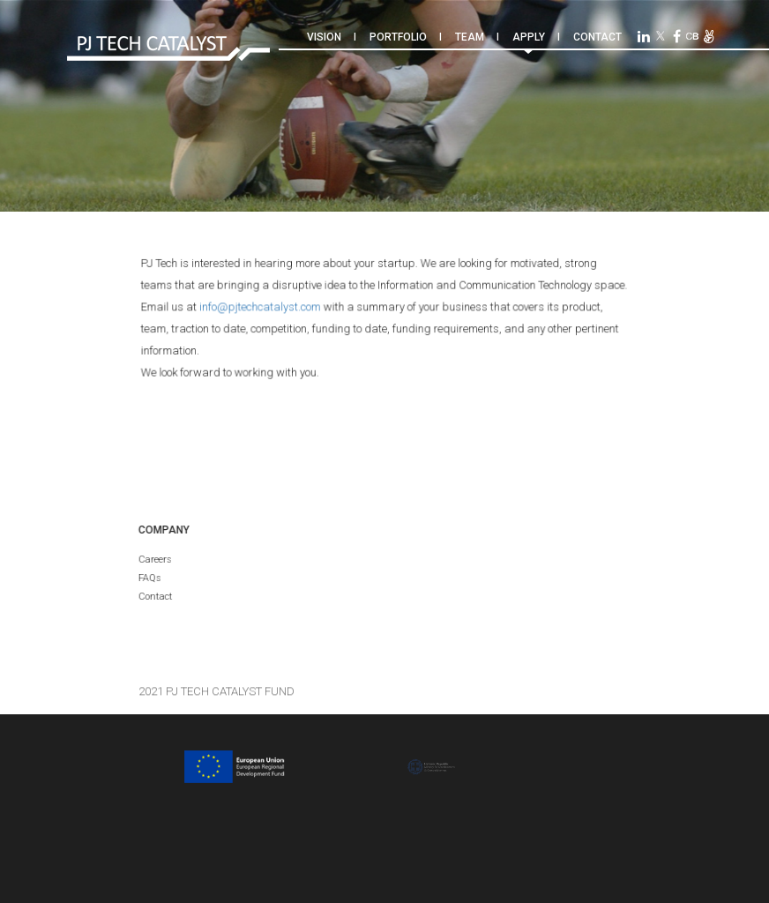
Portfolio (398, 37)
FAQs (149, 578)
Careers (154, 559)
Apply (528, 37)
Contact (597, 37)
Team (469, 37)
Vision (324, 37)
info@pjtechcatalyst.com (262, 307)
